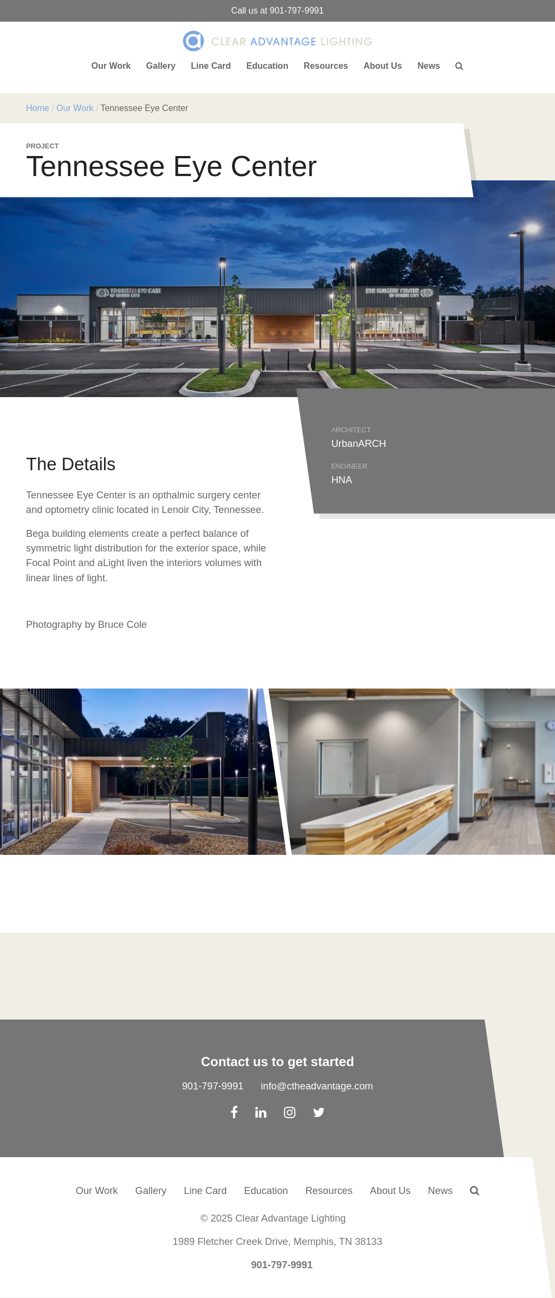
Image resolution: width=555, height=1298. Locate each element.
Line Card (211, 65)
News (428, 65)
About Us (383, 65)
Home (37, 108)
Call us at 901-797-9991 (277, 10)
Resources (326, 65)
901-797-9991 (213, 1086)
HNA (341, 479)
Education (267, 65)
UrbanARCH (358, 443)
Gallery (161, 65)
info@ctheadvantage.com (317, 1086)
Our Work (111, 65)
